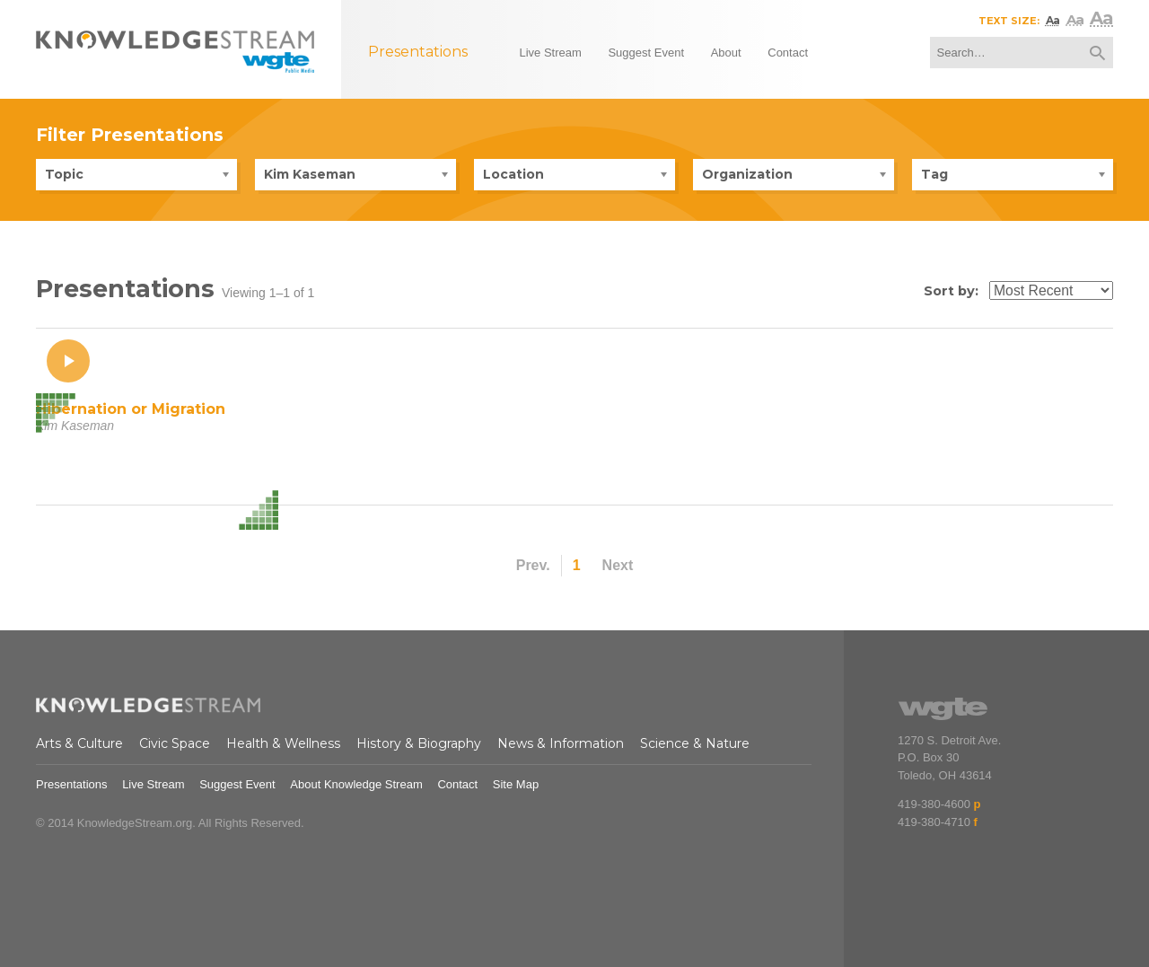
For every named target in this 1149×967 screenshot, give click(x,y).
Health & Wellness (283, 743)
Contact (457, 784)
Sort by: (951, 291)
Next (618, 565)
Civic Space (174, 743)
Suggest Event (237, 784)
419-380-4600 (934, 804)
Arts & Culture (79, 743)
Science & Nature (695, 743)
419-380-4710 (934, 822)
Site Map (516, 784)
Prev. (533, 565)
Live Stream (153, 784)
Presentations (72, 784)
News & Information (560, 743)
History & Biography (418, 743)
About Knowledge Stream (356, 784)
